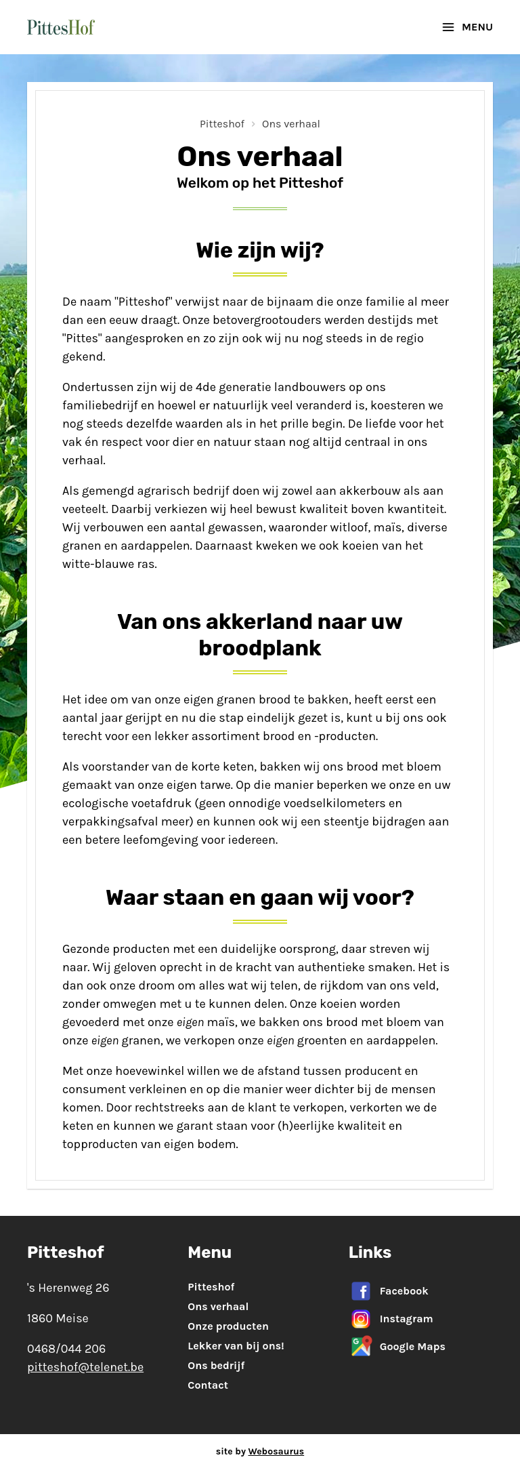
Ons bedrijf (216, 1365)
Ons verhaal (291, 123)
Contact (208, 1385)
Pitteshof (222, 123)
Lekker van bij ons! (236, 1345)
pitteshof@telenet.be (85, 1367)
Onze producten (228, 1326)
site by (260, 1451)
